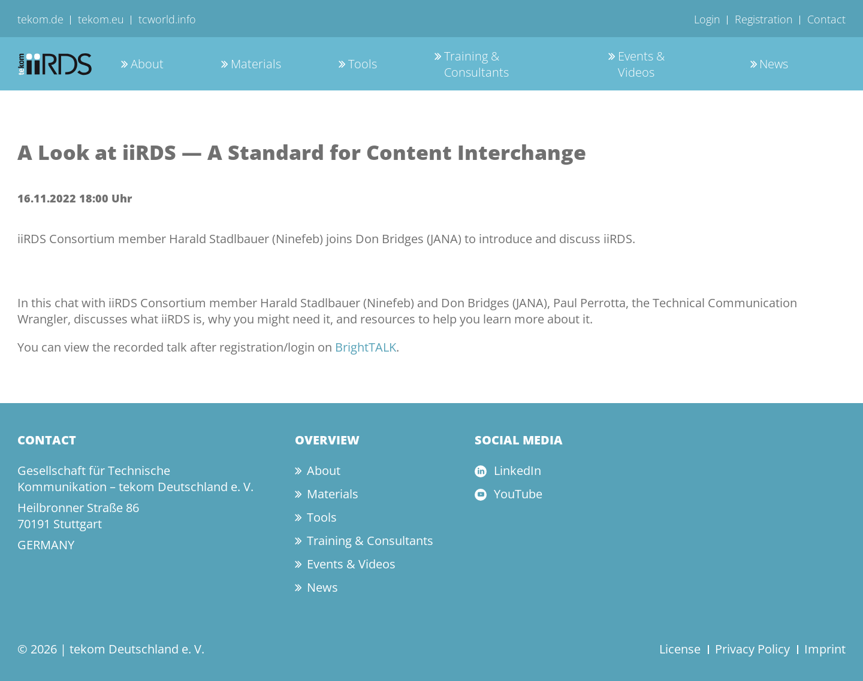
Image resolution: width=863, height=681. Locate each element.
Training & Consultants (476, 64)
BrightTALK (365, 347)
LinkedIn (517, 470)
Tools (362, 64)
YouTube (518, 494)
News (773, 64)
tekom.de (40, 19)
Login (707, 19)
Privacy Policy (752, 649)
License (680, 649)
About (147, 64)
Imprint (825, 649)
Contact (826, 19)
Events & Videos (641, 64)
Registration (764, 19)
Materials (256, 64)
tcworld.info (167, 19)
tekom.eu (101, 19)
